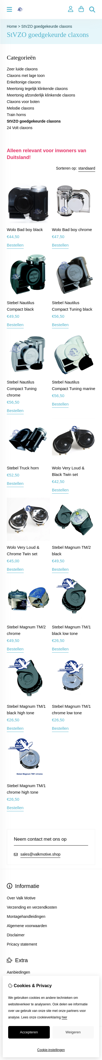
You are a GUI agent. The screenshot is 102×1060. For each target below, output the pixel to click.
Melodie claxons (20, 108)
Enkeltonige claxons (24, 82)
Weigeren (73, 1032)
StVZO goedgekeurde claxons (46, 26)
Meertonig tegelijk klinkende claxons (37, 88)
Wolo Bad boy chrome (72, 229)
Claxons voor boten (23, 101)
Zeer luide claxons (22, 69)
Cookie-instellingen (51, 1050)
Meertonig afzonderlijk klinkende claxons (41, 95)
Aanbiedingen (18, 972)
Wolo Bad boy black (25, 229)
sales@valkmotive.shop (40, 854)
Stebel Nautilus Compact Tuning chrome (21, 388)
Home (12, 26)
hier (64, 1017)
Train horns (16, 115)
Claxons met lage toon (26, 75)
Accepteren (29, 1032)
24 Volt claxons (19, 128)
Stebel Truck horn (23, 468)
